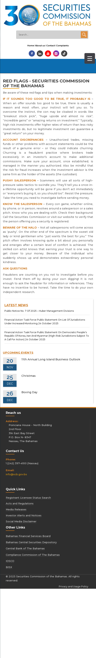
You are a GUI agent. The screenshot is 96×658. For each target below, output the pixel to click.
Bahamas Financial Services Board (28, 536)
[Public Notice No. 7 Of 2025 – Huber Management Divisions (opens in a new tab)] (39, 311)
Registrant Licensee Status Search (28, 497)
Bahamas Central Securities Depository (31, 542)
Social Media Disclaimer (21, 521)
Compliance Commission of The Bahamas (33, 554)
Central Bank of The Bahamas (25, 548)
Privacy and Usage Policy (73, 586)
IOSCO (10, 560)
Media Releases (16, 509)
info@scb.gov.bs (16, 474)
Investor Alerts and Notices (23, 515)
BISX (9, 567)
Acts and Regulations (20, 503)
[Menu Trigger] (89, 58)
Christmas (28, 376)
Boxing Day (29, 392)
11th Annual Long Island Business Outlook (50, 359)
